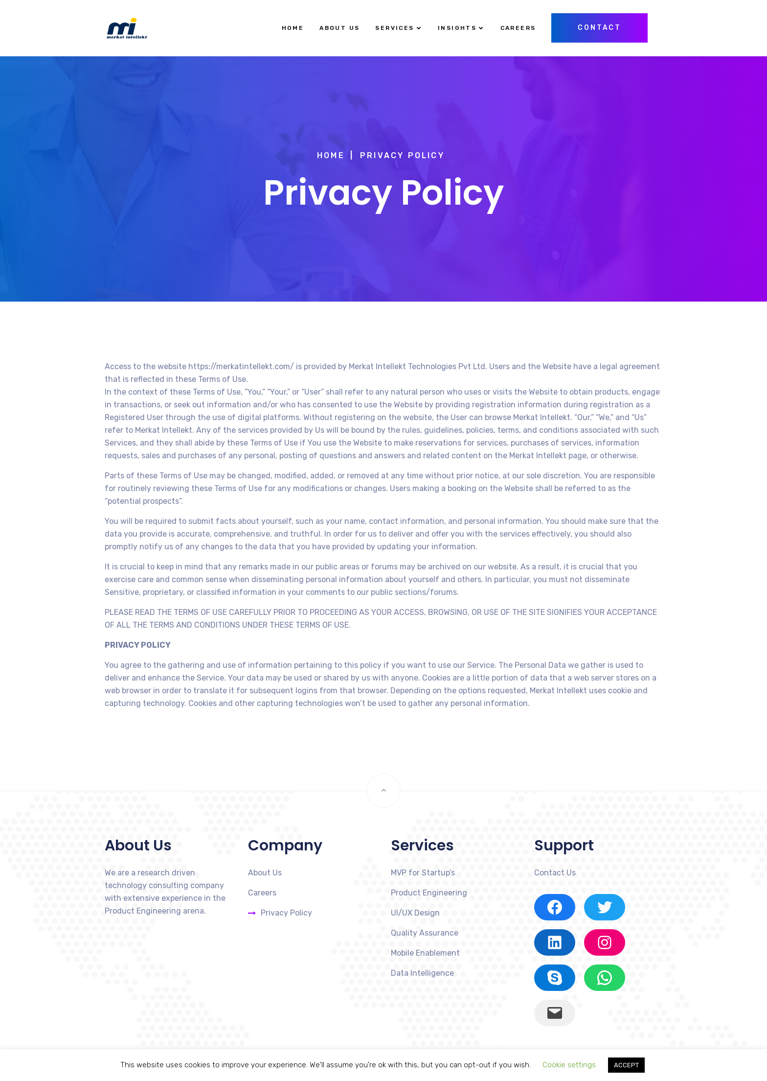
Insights (457, 27)
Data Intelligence (422, 973)
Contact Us (555, 872)
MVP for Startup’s (423, 872)
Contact (599, 28)
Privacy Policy (286, 912)
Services (394, 27)
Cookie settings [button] (569, 1064)
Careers (518, 27)
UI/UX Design (415, 912)
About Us (339, 27)
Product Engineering (429, 892)
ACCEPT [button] (626, 1065)
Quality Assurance (424, 933)
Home (293, 27)
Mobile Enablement (425, 953)
